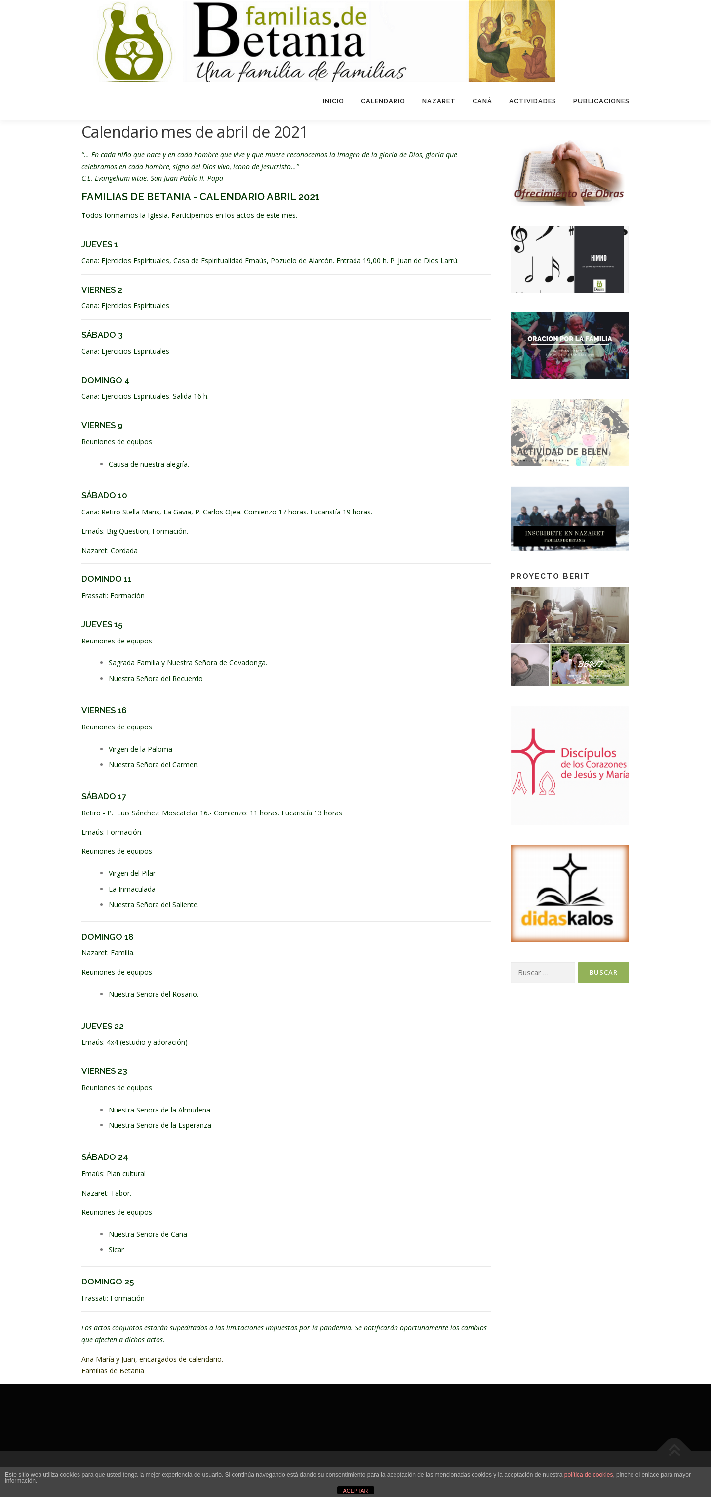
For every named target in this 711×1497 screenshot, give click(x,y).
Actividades (532, 101)
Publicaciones (601, 101)
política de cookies (588, 1474)
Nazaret (439, 101)
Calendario (383, 101)
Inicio (333, 101)
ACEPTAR (355, 1491)
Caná (482, 101)
